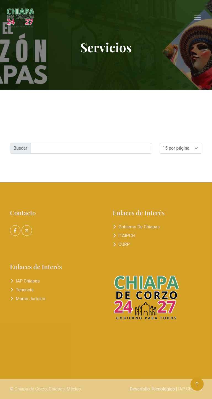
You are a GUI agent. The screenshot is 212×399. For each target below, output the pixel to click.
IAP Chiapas (28, 281)
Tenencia (24, 289)
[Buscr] (91, 148)
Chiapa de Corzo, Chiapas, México (48, 389)
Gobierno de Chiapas (139, 226)
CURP (124, 244)
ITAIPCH (126, 235)
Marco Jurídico (30, 298)
